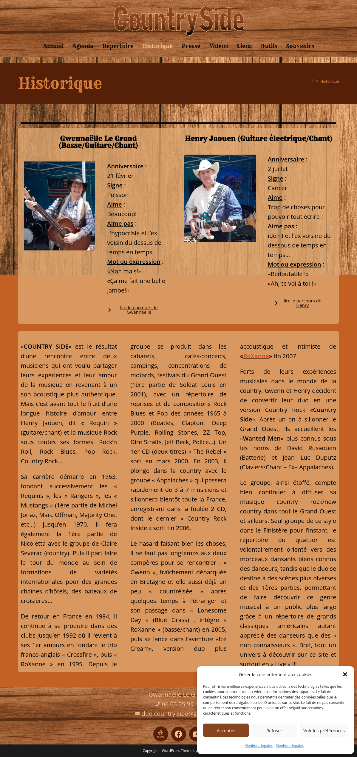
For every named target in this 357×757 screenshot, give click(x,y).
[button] (345, 674)
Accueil (53, 46)
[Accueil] (312, 81)
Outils (269, 46)
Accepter (226, 730)
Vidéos (218, 46)
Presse (191, 46)
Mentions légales (259, 745)
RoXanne (256, 356)
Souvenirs (300, 46)
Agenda (82, 46)
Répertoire (118, 46)
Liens (244, 46)
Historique (158, 46)
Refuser (274, 730)
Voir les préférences (324, 730)
